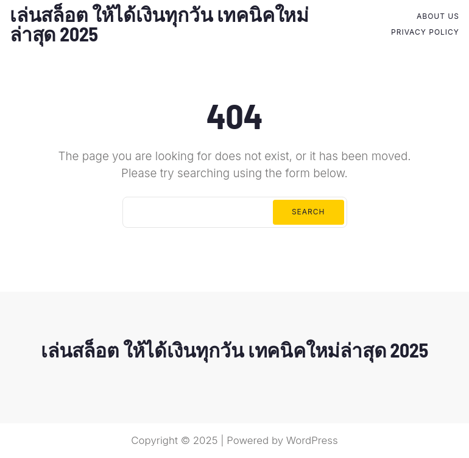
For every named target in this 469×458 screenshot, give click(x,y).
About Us (438, 16)
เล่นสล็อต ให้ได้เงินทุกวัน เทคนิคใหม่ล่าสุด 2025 (159, 23)
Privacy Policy (425, 32)
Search (308, 211)
